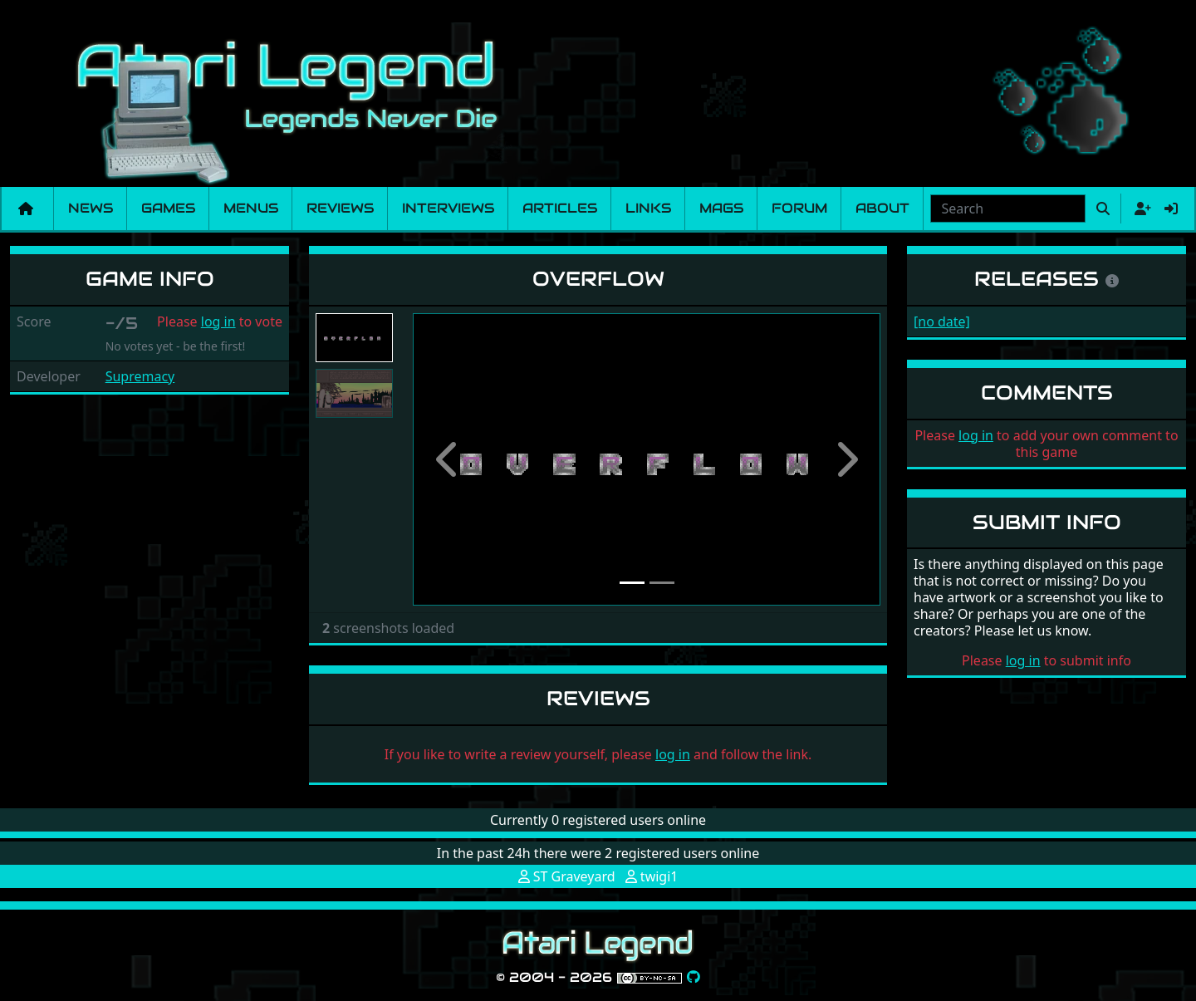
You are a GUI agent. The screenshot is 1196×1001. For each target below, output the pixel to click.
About (882, 208)
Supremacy (140, 376)
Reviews (340, 208)
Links (648, 208)
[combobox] (1008, 208)
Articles (559, 208)
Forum (799, 208)
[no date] (942, 321)
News (90, 208)
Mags (721, 208)
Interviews (448, 208)
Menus (250, 208)
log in (218, 321)
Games (168, 208)
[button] (448, 459)
